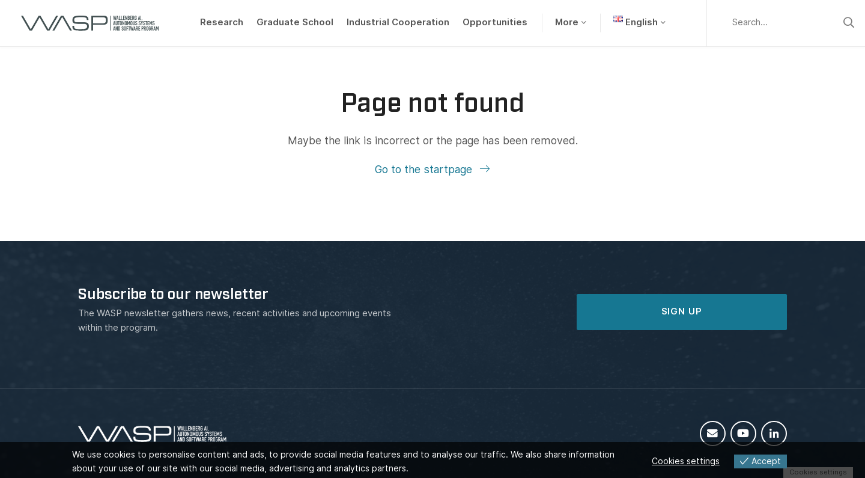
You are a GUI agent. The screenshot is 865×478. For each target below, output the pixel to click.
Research (221, 22)
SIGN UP (681, 311)
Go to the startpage (425, 169)
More (566, 22)
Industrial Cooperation (398, 22)
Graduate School (294, 22)
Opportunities (495, 22)
